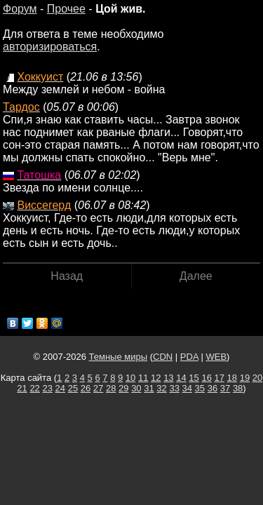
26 (85, 388)
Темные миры (118, 356)
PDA (189, 356)
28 (111, 388)
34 (187, 388)
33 (174, 388)
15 (193, 377)
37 (225, 388)
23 (47, 388)
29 (123, 388)
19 (245, 377)
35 (200, 388)
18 (232, 377)
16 (206, 377)
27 (98, 388)
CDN (163, 356)
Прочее (66, 9)
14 (181, 377)
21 (22, 388)
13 (168, 377)
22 (34, 388)
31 (149, 388)
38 (238, 388)
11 (143, 377)
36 (212, 388)
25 (73, 388)
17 (219, 377)
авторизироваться (50, 47)
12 (156, 377)
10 (130, 377)
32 (161, 388)
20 (257, 377)
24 (60, 388)
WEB (216, 356)
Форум (20, 9)
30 (136, 388)
